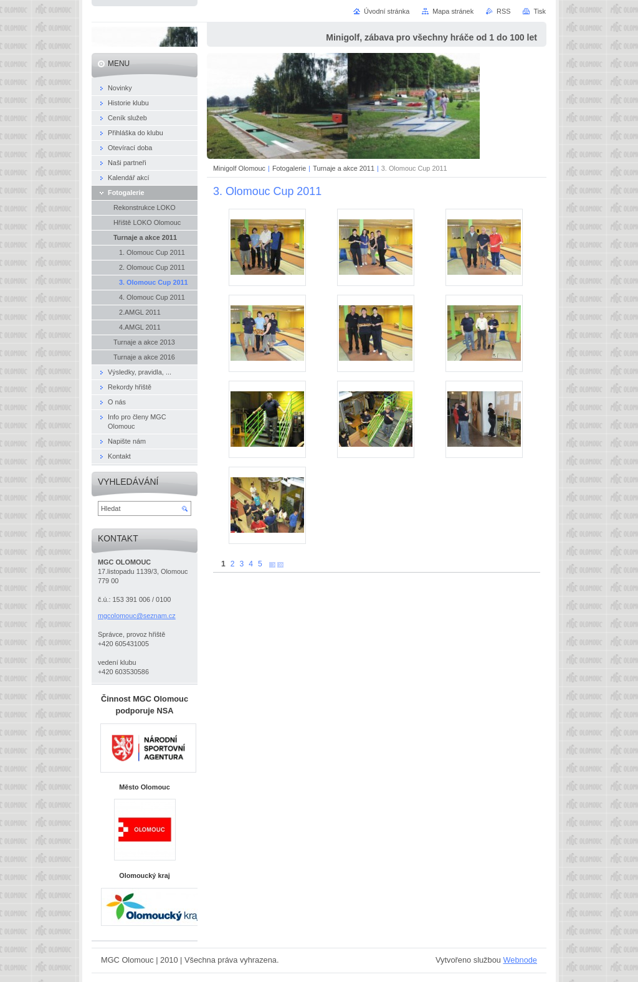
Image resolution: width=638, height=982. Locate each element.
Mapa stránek (453, 11)
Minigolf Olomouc (239, 168)
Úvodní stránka (386, 11)
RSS (503, 11)
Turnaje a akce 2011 (343, 168)
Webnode (520, 960)
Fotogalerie (289, 168)
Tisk (539, 11)
